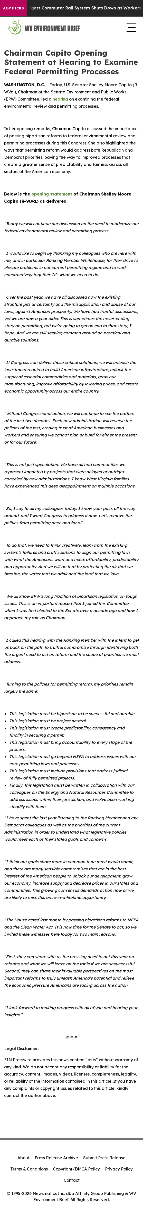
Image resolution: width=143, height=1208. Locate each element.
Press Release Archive (56, 1157)
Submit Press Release (104, 1157)
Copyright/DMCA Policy (76, 1169)
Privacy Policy (119, 1169)
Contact (72, 1180)
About (23, 1157)
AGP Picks (13, 8)
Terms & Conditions (29, 1169)
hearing (60, 99)
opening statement (51, 194)
